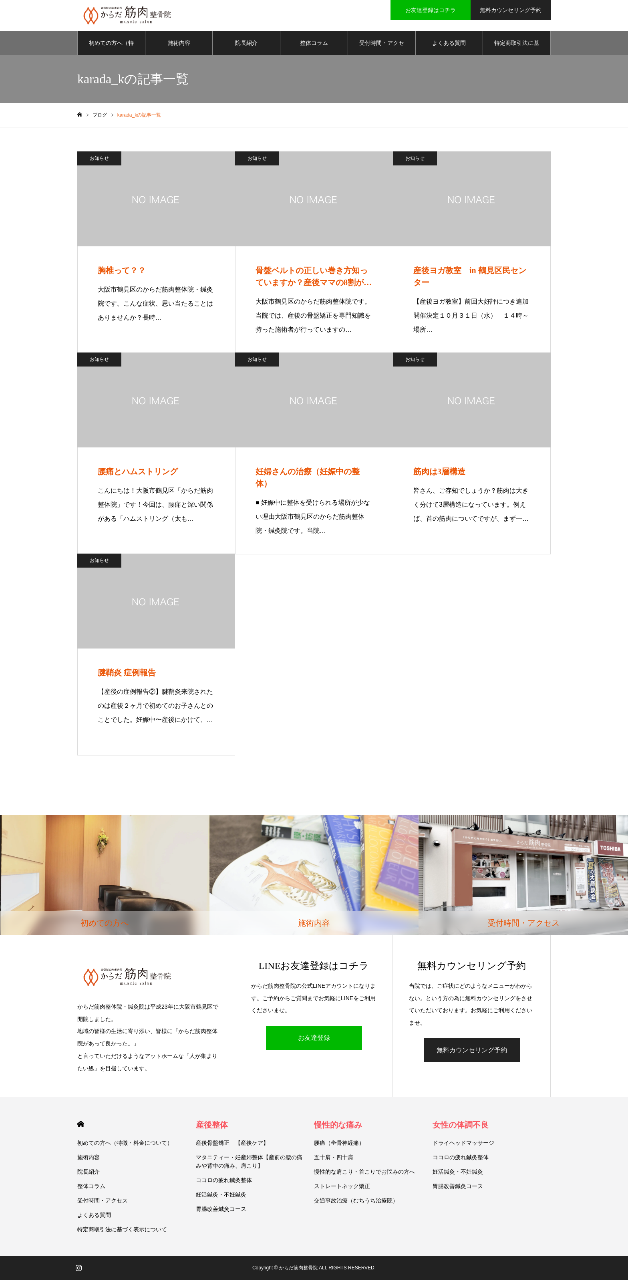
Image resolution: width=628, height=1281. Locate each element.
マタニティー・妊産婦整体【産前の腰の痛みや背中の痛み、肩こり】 (249, 1162)
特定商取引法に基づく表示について (516, 48)
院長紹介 (246, 44)
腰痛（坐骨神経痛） (339, 1144)
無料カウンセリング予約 (472, 1051)
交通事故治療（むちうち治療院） (356, 1201)
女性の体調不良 (461, 1126)
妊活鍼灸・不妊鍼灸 (221, 1195)
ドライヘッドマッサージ (463, 1144)
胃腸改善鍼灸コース (221, 1210)
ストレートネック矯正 (342, 1187)
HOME (80, 1125)
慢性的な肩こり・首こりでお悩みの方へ (364, 1173)
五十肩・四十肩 (333, 1158)
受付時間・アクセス (381, 48)
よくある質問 (449, 44)
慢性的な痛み (338, 1126)
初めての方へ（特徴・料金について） (111, 48)
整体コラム (314, 44)
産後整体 (212, 1126)
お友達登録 (314, 1038)
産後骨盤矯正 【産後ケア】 (232, 1144)
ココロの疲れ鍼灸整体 (224, 1181)
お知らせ (99, 159)
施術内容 (179, 44)
